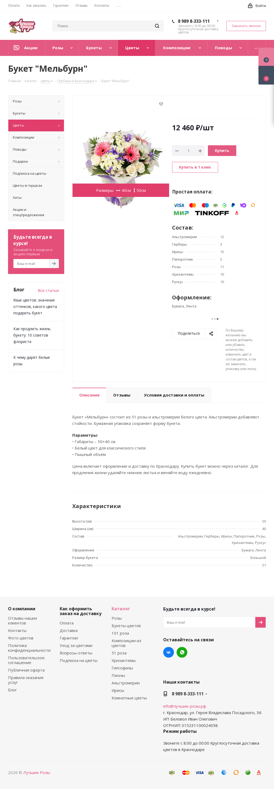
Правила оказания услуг (25, 680)
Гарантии (69, 638)
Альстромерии (126, 682)
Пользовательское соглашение (26, 660)
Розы (117, 618)
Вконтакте (168, 652)
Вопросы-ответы (76, 652)
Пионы (118, 675)
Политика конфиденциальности (29, 648)
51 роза (119, 652)
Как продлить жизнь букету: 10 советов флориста (32, 335)
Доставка (69, 630)
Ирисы (118, 690)
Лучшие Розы (36, 772)
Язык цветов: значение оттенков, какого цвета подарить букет (35, 306)
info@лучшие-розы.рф (184, 706)
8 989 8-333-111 (194, 21)
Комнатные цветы (129, 697)
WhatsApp (182, 652)
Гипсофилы (122, 667)
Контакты (17, 630)
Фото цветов (20, 638)
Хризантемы (124, 660)
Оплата (67, 623)
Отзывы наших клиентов (22, 620)
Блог (12, 689)
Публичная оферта (26, 670)
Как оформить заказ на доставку (80, 611)
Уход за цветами (76, 645)
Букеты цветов (126, 625)
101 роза (120, 633)
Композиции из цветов (126, 643)
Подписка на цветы (78, 660)
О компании (21, 609)
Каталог (121, 609)
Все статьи (48, 290)
